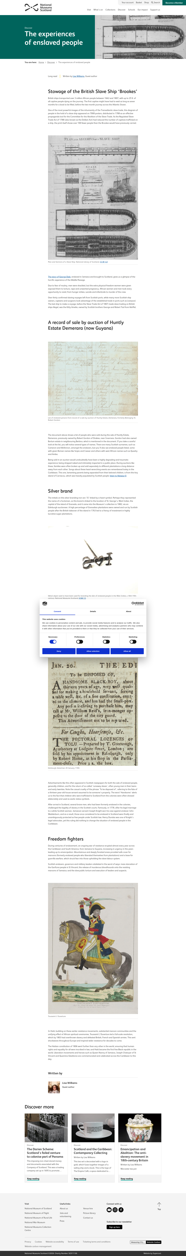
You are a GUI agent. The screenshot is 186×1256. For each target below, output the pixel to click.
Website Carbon (153, 1242)
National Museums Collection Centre (38, 1228)
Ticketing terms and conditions (96, 1242)
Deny (59, 651)
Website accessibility (55, 1242)
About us (64, 1208)
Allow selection (92, 651)
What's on (98, 10)
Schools (131, 10)
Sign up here (114, 1227)
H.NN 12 (82, 598)
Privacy (28, 1242)
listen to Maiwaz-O (118, 476)
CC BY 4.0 (104, 262)
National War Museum (35, 1222)
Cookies (38, 1242)
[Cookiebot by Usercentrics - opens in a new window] (133, 603)
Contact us (88, 1218)
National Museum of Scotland (38, 1208)
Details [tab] (93, 611)
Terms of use (73, 1242)
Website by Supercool (152, 1253)
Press (62, 1221)
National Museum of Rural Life (38, 1218)
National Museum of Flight (37, 1213)
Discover (122, 10)
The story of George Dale (59, 277)
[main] (93, 598)
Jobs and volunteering (65, 1215)
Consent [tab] (57, 611)
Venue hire (88, 1208)
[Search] (155, 2)
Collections (110, 10)
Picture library (89, 1213)
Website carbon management (38, 1246)
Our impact (143, 10)
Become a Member (174, 3)
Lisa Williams (78, 76)
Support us (155, 10)
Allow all (127, 651)
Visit (89, 10)
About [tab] (128, 611)
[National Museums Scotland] (38, 7)
